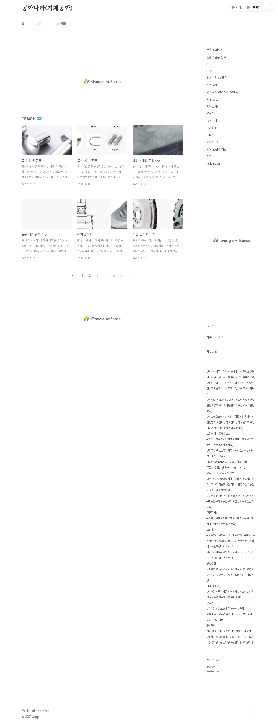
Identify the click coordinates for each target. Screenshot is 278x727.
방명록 (61, 24)
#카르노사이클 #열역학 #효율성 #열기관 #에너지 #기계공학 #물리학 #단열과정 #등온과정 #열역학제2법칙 (230, 484)
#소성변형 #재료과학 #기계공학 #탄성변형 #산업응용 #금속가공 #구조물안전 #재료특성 (230, 574)
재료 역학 (212, 85)
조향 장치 (211, 529)
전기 (209, 156)
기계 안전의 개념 (216, 149)
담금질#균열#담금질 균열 (220, 473)
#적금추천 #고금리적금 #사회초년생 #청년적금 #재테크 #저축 (230, 453)
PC (210, 70)
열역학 (210, 113)
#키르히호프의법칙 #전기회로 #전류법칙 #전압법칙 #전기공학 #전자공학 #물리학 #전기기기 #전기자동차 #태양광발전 (230, 422)
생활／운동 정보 (216, 57)
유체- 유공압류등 (216, 77)
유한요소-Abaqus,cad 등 (222, 92)
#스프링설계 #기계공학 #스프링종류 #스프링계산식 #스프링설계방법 (230, 521)
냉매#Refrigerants (232, 467)
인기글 (223, 337)
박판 (246, 461)
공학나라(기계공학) (47, 8)
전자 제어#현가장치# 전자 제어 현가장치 (228, 631)
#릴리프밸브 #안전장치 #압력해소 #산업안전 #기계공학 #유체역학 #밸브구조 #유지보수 (230, 388)
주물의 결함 (212, 467)
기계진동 (211, 128)
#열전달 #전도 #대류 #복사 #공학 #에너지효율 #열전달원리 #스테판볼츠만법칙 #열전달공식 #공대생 (230, 614)
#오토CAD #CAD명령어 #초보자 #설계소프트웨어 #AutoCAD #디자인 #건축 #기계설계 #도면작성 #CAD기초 (230, 541)
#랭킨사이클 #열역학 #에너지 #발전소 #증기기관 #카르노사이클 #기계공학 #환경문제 (230, 374)
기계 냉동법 (212, 586)
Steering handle (216, 461)
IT (207, 64)
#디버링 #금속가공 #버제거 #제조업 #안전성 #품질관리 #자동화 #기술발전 (230, 594)
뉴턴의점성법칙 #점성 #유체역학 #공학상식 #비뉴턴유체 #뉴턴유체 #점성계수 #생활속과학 (230, 501)
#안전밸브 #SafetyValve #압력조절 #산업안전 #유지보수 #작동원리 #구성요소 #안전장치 (230, 405)
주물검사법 (212, 512)
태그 (41, 24)
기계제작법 (213, 142)
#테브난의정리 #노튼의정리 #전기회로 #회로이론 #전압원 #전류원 (230, 555)
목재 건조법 (224, 433)
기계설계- (212, 106)
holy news (213, 163)
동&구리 (211, 625)
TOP (253, 712)
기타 (209, 135)
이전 (73, 275)
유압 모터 (211, 603)
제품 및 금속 (213, 99)
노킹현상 (211, 433)
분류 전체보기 (214, 50)
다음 (131, 275)
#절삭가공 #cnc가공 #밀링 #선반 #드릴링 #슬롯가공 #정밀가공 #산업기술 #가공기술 (230, 639)
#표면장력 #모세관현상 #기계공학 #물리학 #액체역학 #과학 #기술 (230, 442)
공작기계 (211, 120)
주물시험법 (235, 461)
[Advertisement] (102, 81)
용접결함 (211, 563)
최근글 (210, 337)
